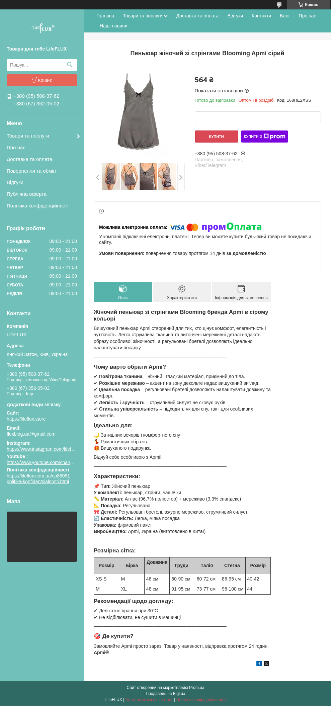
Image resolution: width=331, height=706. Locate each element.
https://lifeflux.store (26, 419)
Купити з (264, 137)
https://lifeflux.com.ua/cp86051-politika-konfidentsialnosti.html (39, 478)
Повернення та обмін (31, 171)
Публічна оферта (27, 194)
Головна (105, 15)
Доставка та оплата (29, 159)
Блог (285, 15)
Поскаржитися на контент (149, 699)
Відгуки (15, 182)
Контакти (261, 15)
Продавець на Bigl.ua (165, 693)
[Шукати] (69, 65)
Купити (216, 137)
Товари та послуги (28, 136)
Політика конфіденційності (38, 205)
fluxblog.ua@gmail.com (31, 434)
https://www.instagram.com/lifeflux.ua (45, 449)
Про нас (16, 147)
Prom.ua (196, 687)
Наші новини (113, 25)
